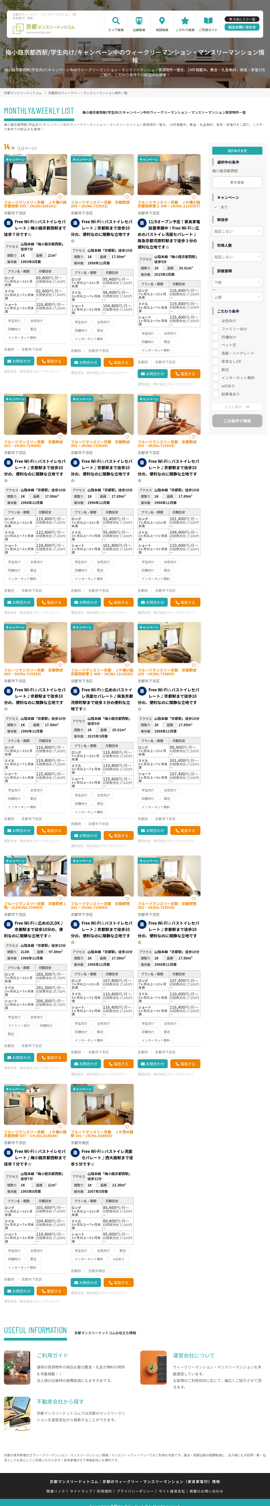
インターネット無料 (238, 377)
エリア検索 (116, 29)
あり (224, 207)
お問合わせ (21, 361)
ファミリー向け (234, 328)
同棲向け (228, 337)
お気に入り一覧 (244, 19)
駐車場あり (230, 394)
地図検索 (162, 29)
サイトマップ (81, 1491)
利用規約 (104, 1491)
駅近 (225, 369)
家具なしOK (231, 361)
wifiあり (228, 385)
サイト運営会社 (172, 1491)
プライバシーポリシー (135, 1491)
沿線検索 (139, 29)
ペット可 (228, 345)
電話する (54, 361)
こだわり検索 (185, 29)
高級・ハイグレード (237, 353)
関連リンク (55, 1491)
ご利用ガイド (208, 29)
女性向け (228, 320)
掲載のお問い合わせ (207, 1491)
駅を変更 (237, 182)
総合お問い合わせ (242, 27)
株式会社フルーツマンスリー (40, 371)
